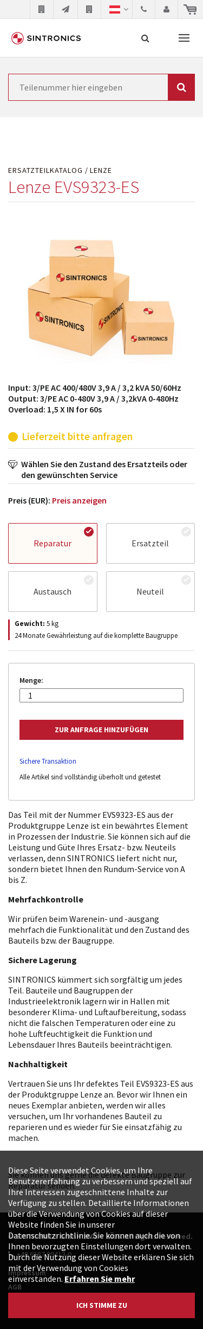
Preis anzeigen (79, 500)
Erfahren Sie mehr (99, 1278)
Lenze (101, 170)
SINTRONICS (46, 38)
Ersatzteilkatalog (45, 170)
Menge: (31, 680)
